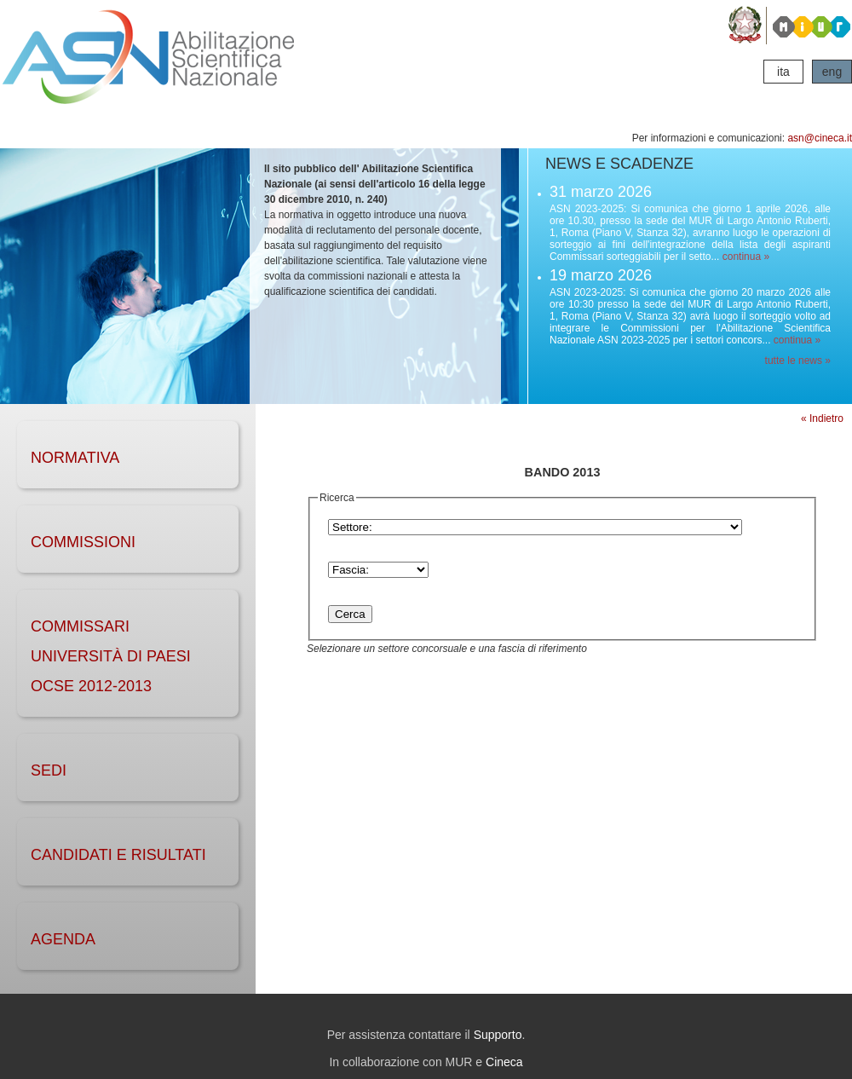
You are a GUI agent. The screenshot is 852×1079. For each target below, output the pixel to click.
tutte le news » (798, 360)
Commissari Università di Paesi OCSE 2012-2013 (111, 656)
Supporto (498, 1034)
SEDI (48, 770)
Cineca (504, 1062)
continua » (745, 257)
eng (832, 71)
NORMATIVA (75, 457)
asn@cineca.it (819, 138)
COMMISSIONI (83, 542)
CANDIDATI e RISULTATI (118, 854)
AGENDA (63, 939)
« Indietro (822, 418)
